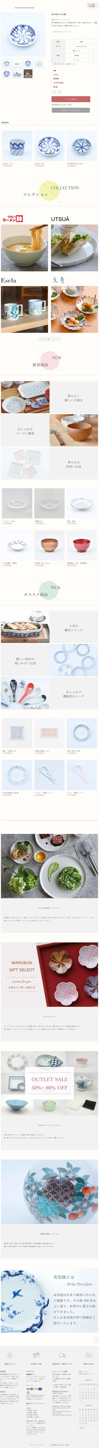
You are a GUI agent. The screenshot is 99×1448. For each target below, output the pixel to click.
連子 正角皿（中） (10, 751)
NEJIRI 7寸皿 (39, 164)
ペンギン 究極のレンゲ (43, 793)
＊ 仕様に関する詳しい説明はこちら (63, 64)
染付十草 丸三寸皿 (73, 751)
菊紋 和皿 (71, 521)
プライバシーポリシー (38, 1445)
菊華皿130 (38, 521)
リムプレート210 (8, 521)
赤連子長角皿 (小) (42, 751)
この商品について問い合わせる (70, 110)
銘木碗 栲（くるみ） (43, 563)
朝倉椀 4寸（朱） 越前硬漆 (77, 563)
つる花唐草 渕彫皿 (10, 563)
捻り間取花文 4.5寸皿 (74, 164)
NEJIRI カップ (8, 164)
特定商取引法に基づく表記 (61, 105)
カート (90, 5)
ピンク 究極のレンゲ (75, 793)
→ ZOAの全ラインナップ (61, 32)
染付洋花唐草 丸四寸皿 (11, 793)
